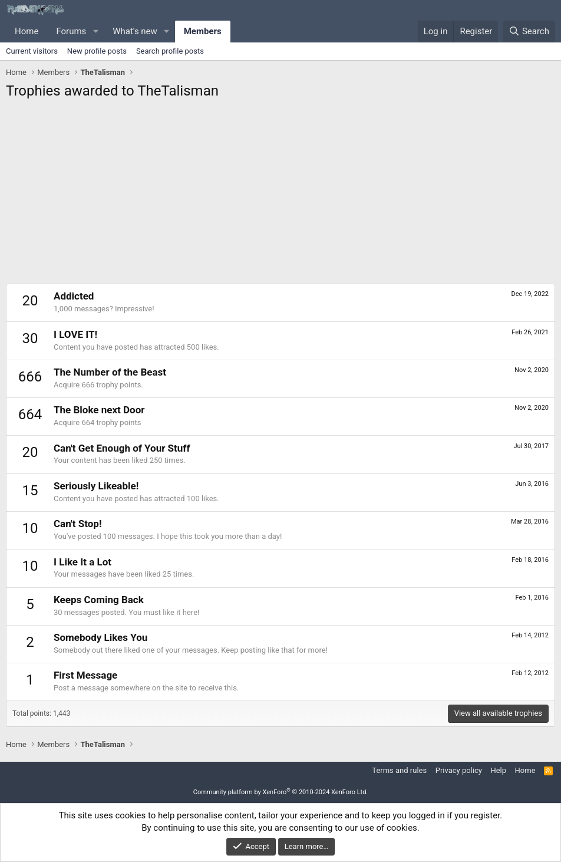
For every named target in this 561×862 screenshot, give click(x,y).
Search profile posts (170, 51)
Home (26, 31)
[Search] (529, 31)
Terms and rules (399, 770)
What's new (135, 31)
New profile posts (97, 51)
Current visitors (32, 51)
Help (498, 770)
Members (203, 31)
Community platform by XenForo (280, 792)
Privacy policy (458, 770)
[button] (95, 31)
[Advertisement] (280, 195)
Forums (71, 31)
